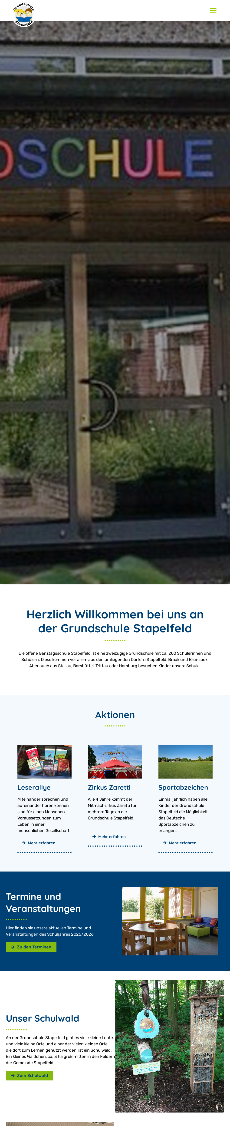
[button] (213, 10)
